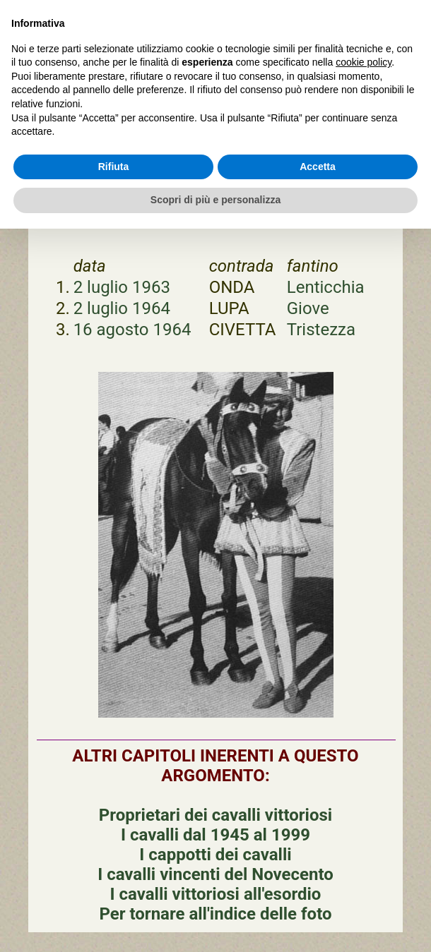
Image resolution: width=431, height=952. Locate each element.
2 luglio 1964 (121, 308)
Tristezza (321, 329)
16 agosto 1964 (132, 329)
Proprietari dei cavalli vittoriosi (215, 815)
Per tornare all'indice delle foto (215, 914)
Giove (308, 308)
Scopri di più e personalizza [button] (215, 199)
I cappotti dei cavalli (215, 854)
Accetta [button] (318, 166)
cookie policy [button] (363, 62)
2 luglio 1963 (121, 287)
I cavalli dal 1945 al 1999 (215, 835)
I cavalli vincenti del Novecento (215, 874)
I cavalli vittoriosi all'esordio (215, 894)
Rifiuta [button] (113, 166)
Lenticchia (326, 287)
